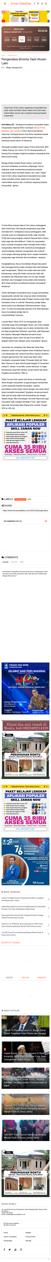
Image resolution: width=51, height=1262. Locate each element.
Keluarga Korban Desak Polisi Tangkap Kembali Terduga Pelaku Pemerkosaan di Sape (25, 1082)
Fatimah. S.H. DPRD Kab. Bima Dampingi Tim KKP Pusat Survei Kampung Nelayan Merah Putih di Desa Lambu (25, 1108)
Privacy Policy (30, 1237)
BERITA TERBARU (11, 943)
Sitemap (28, 1241)
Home (3, 55)
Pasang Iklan (8, 1241)
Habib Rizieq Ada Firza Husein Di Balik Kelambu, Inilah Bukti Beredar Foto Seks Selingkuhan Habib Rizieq (25, 1056)
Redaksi (28, 1233)
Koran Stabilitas (21, 3)
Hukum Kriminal (12, 55)
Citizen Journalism (10, 1237)
